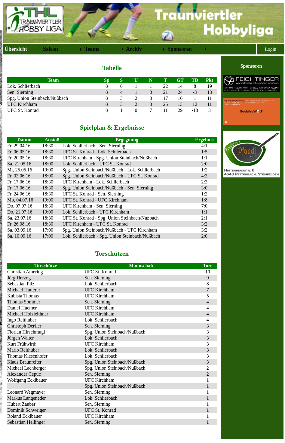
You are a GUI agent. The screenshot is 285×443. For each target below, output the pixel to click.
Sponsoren (179, 49)
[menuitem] (22, 49)
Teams (91, 49)
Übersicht (16, 49)
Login (270, 49)
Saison (50, 49)
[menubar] (105, 49)
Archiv (134, 49)
